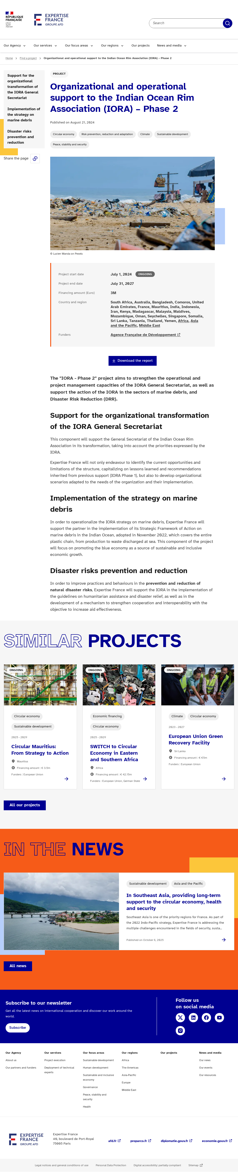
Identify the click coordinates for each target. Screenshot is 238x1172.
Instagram (180, 1030)
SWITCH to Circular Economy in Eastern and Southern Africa (114, 753)
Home (9, 58)
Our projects (141, 45)
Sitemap (193, 1165)
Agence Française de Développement (143, 335)
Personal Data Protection (111, 1165)
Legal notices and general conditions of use (61, 1165)
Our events (205, 1067)
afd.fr (112, 1141)
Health (87, 1106)
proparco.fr (138, 1141)
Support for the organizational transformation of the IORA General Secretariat (22, 87)
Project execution (55, 1060)
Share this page (35, 158)
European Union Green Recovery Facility (196, 740)
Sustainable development (172, 134)
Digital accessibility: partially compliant (157, 1165)
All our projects (25, 805)
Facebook (206, 1017)
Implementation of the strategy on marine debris (23, 114)
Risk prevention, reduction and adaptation (107, 134)
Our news (205, 1060)
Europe (126, 1082)
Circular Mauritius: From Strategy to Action (40, 750)
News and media (169, 45)
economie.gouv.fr (215, 1141)
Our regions (110, 45)
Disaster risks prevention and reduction (20, 137)
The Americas (130, 1067)
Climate (145, 134)
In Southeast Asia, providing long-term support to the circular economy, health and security (173, 902)
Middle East (149, 326)
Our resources (207, 1075)
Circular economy (63, 134)
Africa (183, 321)
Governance (90, 1087)
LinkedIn (193, 1017)
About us (11, 1060)
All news (18, 966)
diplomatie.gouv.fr (174, 1141)
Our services (43, 45)
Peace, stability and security (69, 144)
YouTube (219, 1017)
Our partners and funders (21, 1067)
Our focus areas (76, 45)
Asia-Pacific (129, 1075)
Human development (95, 1067)
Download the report (135, 361)
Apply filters (227, 23)
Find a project (28, 58)
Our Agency (12, 45)
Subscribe (17, 1028)
